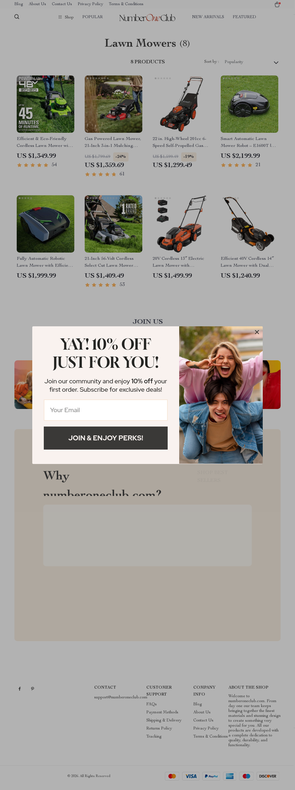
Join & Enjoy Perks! (105, 437)
